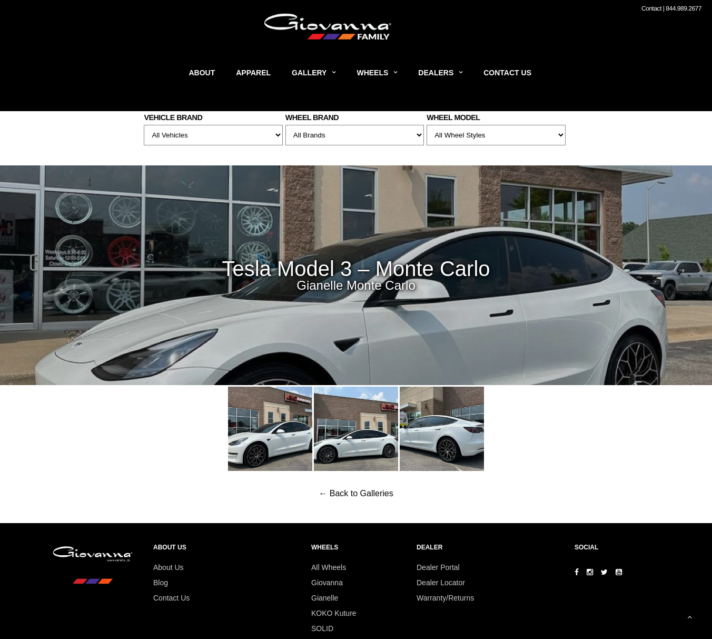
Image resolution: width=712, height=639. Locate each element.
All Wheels (328, 567)
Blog (160, 582)
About (202, 72)
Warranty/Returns (445, 598)
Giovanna (327, 582)
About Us (168, 567)
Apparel (253, 72)
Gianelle (324, 598)
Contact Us (507, 72)
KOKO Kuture (334, 613)
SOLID (322, 628)
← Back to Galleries (356, 493)
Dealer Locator (441, 582)
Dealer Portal (438, 567)
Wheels (372, 72)
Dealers (435, 72)
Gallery (309, 72)
